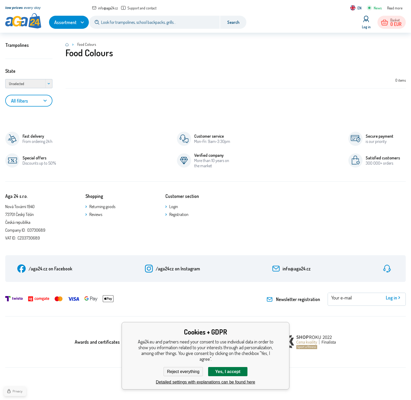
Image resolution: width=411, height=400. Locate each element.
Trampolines (17, 45)
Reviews (95, 214)
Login (173, 206)
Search (233, 22)
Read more (394, 8)
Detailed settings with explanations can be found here (205, 382)
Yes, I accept (227, 371)
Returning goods (102, 206)
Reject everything (183, 371)
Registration (178, 214)
